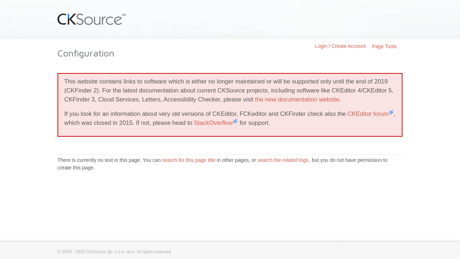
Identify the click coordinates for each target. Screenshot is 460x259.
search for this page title (189, 160)
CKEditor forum (368, 113)
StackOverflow (213, 122)
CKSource (92, 19)
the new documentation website (297, 99)
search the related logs (282, 160)
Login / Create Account (340, 46)
